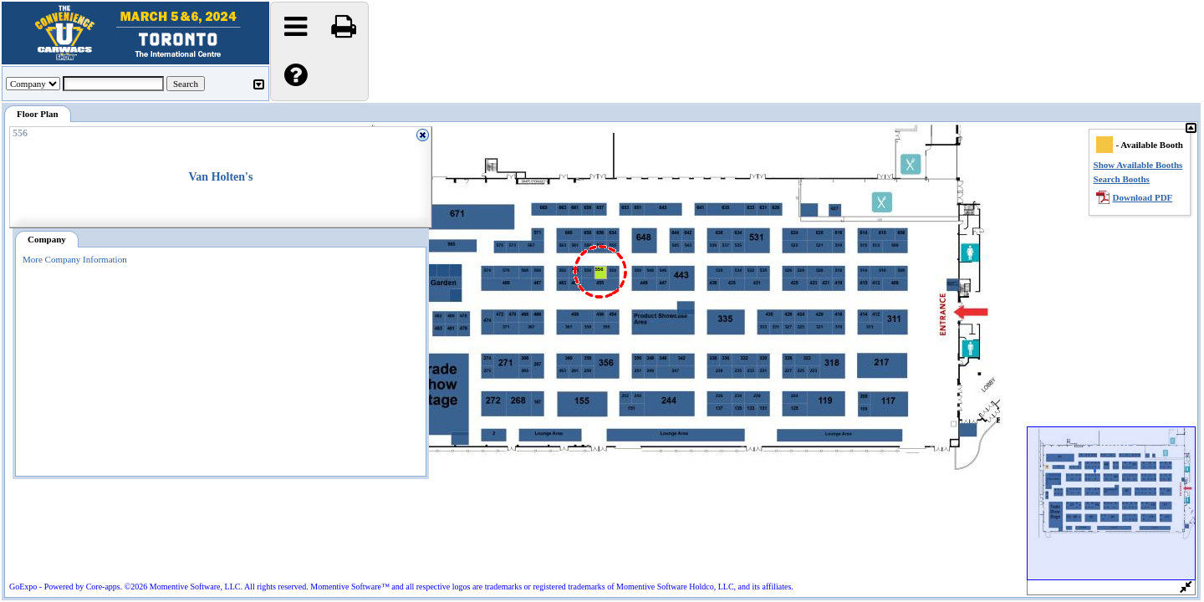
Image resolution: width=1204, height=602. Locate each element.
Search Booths (1122, 179)
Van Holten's (221, 177)
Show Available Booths (1138, 165)
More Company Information (75, 259)
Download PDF (1143, 197)
